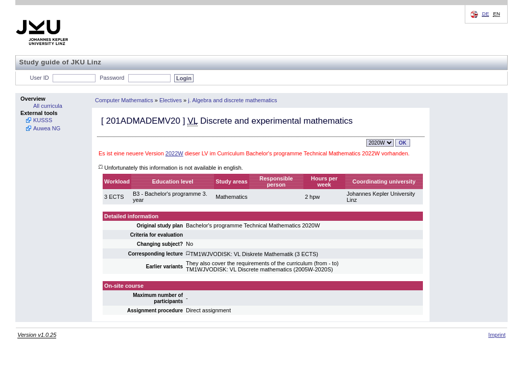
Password (112, 78)
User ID (39, 78)
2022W (174, 153)
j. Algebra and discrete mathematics (232, 100)
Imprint (497, 335)
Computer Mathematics (124, 100)
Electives (170, 100)
